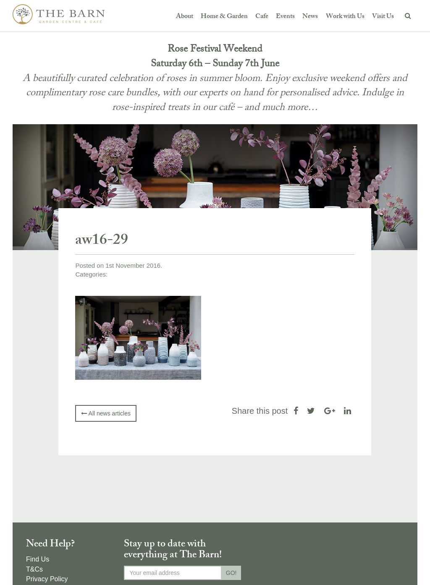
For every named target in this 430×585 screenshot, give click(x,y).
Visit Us (383, 17)
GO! (231, 572)
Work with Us (345, 17)
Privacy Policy (47, 578)
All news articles (105, 413)
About (184, 17)
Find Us (37, 559)
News (310, 17)
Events (285, 17)
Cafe (261, 17)
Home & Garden (224, 17)
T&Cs (34, 569)
